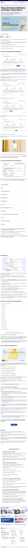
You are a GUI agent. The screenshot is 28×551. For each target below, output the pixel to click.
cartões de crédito (23, 280)
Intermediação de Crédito (14, 539)
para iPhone (6, 74)
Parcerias (21, 538)
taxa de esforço (14, 294)
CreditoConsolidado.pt (22, 542)
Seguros (12, 546)
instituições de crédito (8, 336)
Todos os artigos (24, 508)
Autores (12, 542)
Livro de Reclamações (14, 538)
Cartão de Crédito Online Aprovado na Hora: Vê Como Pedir (13, 517)
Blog (1, 5)
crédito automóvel (11, 292)
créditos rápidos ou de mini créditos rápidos (16, 410)
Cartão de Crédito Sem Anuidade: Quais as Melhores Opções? (4, 517)
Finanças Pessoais (5, 5)
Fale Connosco (17, 2)
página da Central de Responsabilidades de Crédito (14, 79)
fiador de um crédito (13, 283)
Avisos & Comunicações (14, 547)
